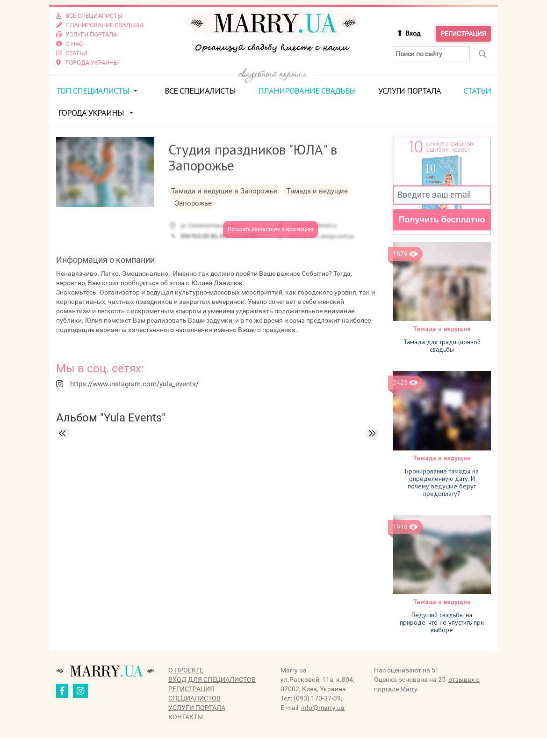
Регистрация (463, 33)
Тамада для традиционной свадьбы (442, 346)
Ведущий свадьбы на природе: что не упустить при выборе (442, 622)
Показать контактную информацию (270, 229)
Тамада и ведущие (442, 329)
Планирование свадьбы (307, 90)
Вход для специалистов (212, 679)
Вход (412, 33)
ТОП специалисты (92, 90)
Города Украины (91, 112)
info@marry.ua (323, 707)
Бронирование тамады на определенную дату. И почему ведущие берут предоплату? (442, 482)
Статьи (477, 90)
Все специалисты (200, 90)
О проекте (185, 670)
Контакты (185, 717)
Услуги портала (409, 90)
